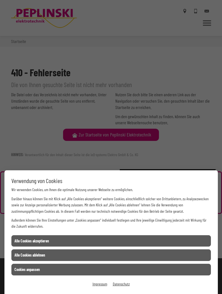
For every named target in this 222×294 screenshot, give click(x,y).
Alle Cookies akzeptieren (31, 241)
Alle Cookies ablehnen (29, 255)
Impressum (100, 284)
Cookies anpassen (27, 269)
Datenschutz (121, 284)
